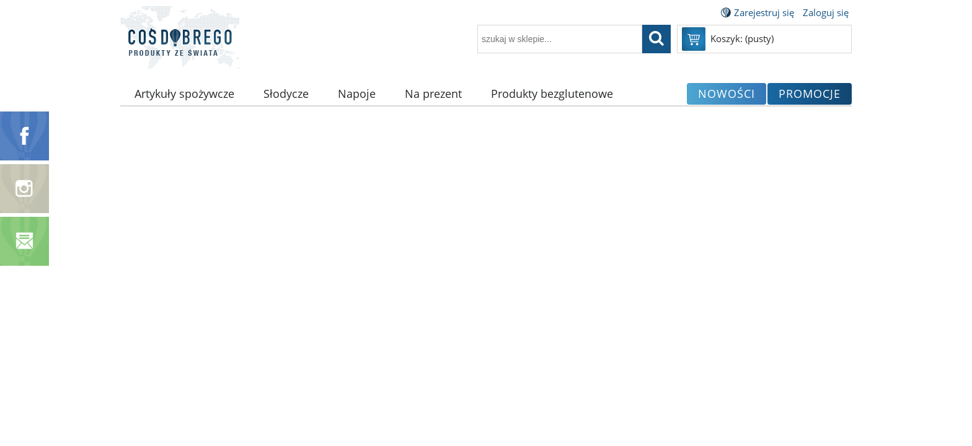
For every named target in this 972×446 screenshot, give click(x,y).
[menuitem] (184, 94)
